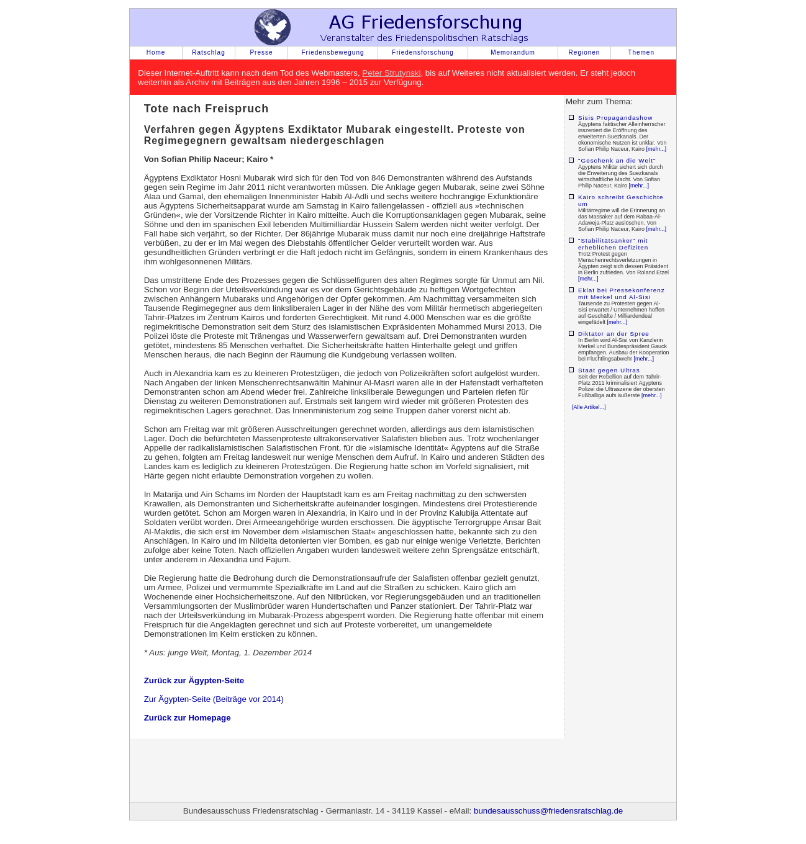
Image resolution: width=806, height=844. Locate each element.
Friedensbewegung (332, 52)
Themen (641, 52)
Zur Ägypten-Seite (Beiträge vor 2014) (214, 699)
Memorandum (513, 52)
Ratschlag (208, 52)
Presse (261, 52)
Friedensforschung (423, 52)
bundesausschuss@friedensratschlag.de (548, 810)
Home (156, 52)
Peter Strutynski (391, 73)
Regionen (584, 52)
